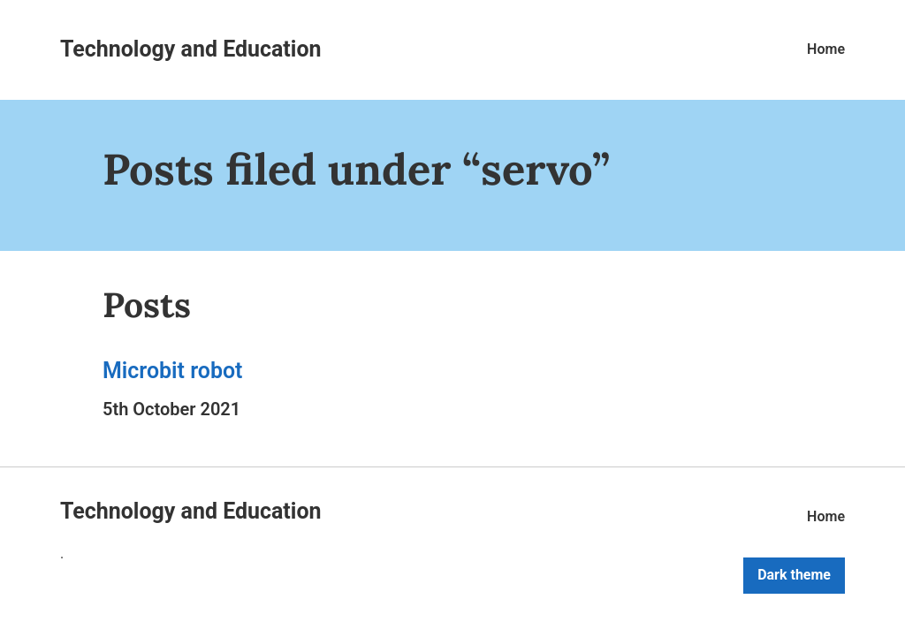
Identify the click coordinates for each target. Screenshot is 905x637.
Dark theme (794, 574)
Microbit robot (172, 370)
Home (826, 49)
